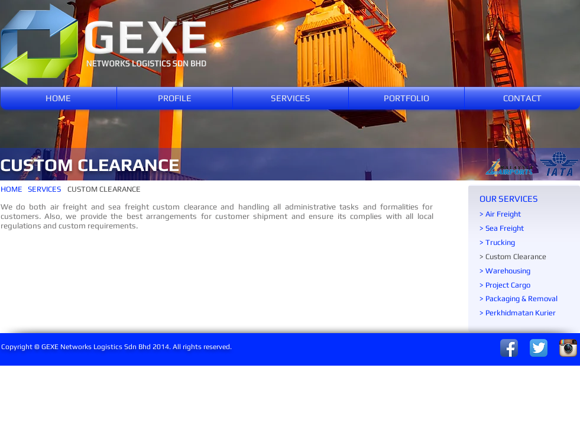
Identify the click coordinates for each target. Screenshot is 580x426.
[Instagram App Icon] (568, 348)
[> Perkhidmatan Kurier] (527, 313)
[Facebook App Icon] (509, 348)
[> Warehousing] (524, 271)
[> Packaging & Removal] (527, 299)
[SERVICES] (45, 189)
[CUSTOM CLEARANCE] (104, 189)
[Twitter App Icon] (538, 348)
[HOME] (14, 189)
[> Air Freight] (524, 214)
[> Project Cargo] (524, 285)
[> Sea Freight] (524, 228)
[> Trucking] (524, 242)
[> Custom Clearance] (524, 257)
